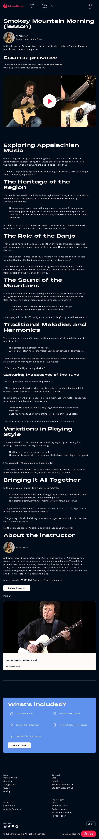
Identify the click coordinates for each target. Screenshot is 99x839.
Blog (54, 778)
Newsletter (57, 781)
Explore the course (16, 588)
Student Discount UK (63, 784)
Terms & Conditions (62, 812)
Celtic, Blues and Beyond (21, 660)
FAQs (54, 802)
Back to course (19, 745)
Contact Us (9, 806)
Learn (32, 5)
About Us (8, 802)
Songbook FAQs (60, 806)
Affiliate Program (12, 809)
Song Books (9, 784)
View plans (44, 6)
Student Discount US (63, 788)
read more (56, 580)
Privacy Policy (59, 816)
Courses (7, 781)
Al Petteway (22, 35)
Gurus (6, 788)
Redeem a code (59, 809)
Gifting (6, 791)
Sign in (91, 6)
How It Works (10, 778)
